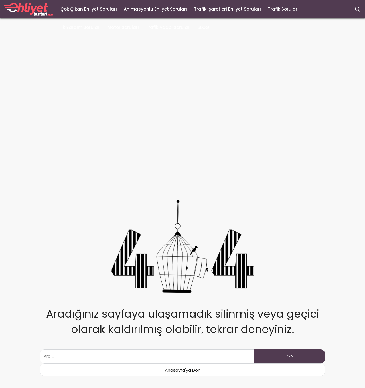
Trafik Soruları (283, 9)
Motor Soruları (123, 27)
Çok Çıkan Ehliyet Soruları (88, 9)
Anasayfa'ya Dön (182, 370)
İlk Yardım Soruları (80, 27)
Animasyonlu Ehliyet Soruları (155, 9)
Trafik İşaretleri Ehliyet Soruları (227, 9)
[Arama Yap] (357, 9)
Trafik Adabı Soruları (168, 27)
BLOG (203, 27)
